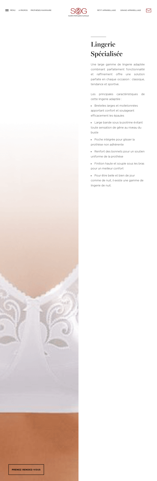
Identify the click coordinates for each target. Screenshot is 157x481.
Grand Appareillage (130, 10)
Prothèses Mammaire (41, 10)
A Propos (23, 10)
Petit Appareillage (106, 10)
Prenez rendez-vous (26, 469)
